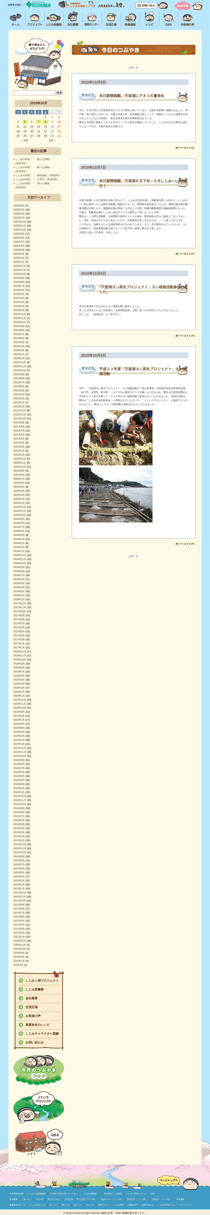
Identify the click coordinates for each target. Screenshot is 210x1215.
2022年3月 (19, 398)
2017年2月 (19, 643)
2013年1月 (19, 840)
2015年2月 (19, 740)
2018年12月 (19, 555)
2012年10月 (19, 852)
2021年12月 (19, 410)
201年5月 (18, 965)
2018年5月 (19, 583)
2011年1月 (19, 936)
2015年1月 (19, 744)
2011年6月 (19, 916)
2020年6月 (19, 482)
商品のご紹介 (54, 1199)
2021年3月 (19, 446)
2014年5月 (19, 776)
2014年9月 (19, 760)
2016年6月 (19, 675)
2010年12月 (19, 940)
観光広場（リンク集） (137, 1199)
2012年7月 (19, 864)
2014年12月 (19, 748)
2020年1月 (19, 503)
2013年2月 (19, 836)
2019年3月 (19, 543)
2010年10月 (19, 948)
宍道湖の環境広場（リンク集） (64, 1194)
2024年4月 (19, 298)
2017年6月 (19, 627)
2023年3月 (19, 350)
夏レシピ (66, 1205)
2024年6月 (19, 290)
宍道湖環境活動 (16, 1194)
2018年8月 (19, 571)
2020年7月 (19, 478)
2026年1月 (19, 217)
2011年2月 (19, 932)
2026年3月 (19, 209)
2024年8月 (19, 282)
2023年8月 (19, 330)
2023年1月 (19, 358)
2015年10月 (19, 707)
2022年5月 (19, 390)
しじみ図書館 (35, 989)
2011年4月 (19, 924)
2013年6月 (19, 820)
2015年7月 (19, 719)
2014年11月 (19, 752)
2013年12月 (19, 796)
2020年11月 (19, 462)
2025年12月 (19, 221)
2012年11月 (19, 848)
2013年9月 (19, 808)
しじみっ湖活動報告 (37, 1194)
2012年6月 (19, 868)
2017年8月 (19, 619)
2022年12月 (19, 362)
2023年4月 (19, 346)
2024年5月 (19, 294)
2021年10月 (19, 418)
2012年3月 (19, 880)
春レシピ (54, 1205)
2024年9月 (19, 278)
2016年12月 (19, 651)
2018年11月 (19, 559)
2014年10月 (19, 756)
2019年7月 (19, 527)
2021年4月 (19, 442)
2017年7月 (19, 623)
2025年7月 (19, 241)
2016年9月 (19, 663)
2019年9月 (19, 519)
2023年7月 (19, 334)
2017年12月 (19, 603)
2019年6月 (19, 531)
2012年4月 (19, 876)
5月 (52, 140)
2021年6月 (19, 434)
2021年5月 (19, 438)
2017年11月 (19, 607)
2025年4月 (19, 253)
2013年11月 (19, 800)
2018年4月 (19, 587)
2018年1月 (19, 599)
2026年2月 (19, 213)
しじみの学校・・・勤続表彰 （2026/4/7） (38, 175)
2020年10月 (19, 466)
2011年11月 (19, 896)
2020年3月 (19, 495)
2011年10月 (19, 900)
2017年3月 (19, 639)
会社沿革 (40, 1199)
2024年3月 (19, 302)
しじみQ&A (118, 1205)
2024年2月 (19, 306)
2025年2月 (19, 257)
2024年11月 (19, 270)
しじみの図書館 (90, 1194)
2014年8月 (19, 764)
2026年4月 (19, 205)
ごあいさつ (27, 1199)
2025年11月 (19, 225)
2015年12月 (19, 699)
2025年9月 (19, 233)
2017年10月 (19, 611)
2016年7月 (19, 671)
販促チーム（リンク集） (112, 1199)
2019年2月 (19, 547)
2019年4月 (19, 539)
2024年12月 (19, 266)
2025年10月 (19, 229)
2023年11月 (19, 318)
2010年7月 (19, 961)
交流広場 (32, 1007)
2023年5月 (19, 342)
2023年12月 (19, 314)
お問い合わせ (35, 1042)
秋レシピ (78, 1205)
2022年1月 (19, 406)
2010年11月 (19, 944)
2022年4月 (19, 394)
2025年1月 (19, 262)
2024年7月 (19, 286)
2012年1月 (19, 888)
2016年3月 (19, 687)
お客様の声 (33, 1016)
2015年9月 (19, 711)
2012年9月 (19, 856)
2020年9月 (19, 470)
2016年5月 (19, 679)
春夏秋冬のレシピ (38, 1024)
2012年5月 (19, 872)
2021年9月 (19, 422)
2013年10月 (19, 804)
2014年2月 (19, 788)
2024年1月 (19, 310)
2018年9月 (19, 567)
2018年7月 (19, 575)
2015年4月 (19, 732)
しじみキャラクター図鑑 (42, 1033)
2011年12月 (19, 892)
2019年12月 (19, 507)
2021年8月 (19, 426)
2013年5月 (19, 824)
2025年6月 (19, 245)
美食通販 (180, 1199)
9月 (25, 140)
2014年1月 (19, 792)
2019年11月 (19, 511)
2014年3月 (19, 784)
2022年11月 (19, 366)
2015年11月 (19, 703)
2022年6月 (19, 386)
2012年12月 (19, 844)
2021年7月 (19, 430)
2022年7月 (19, 382)
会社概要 (32, 998)
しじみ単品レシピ (38, 1205)
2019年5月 (19, 535)
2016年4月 (19, 683)
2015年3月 (19, 736)
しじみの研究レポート (136, 1194)
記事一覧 (133, 67)
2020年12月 (19, 458)
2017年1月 (19, 647)
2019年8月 (19, 523)
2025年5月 (19, 249)
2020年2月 (19, 499)
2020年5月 (19, 486)
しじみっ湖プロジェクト (42, 980)
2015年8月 (19, 715)
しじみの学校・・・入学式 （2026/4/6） (37, 179)
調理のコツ (103, 1205)
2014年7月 (19, 768)
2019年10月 (19, 515)
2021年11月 (19, 414)
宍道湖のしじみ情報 (113, 1194)
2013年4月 (19, 828)
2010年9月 (19, 952)
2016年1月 (19, 695)
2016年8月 (19, 667)
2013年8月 (19, 812)
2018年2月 (19, 595)
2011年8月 (19, 908)
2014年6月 (19, 772)
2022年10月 (19, 370)
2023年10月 (19, 322)
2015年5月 (19, 728)
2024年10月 (19, 274)
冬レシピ (90, 1205)
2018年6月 (19, 579)
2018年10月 (19, 563)
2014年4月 (19, 780)
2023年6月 (19, 338)
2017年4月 (19, 635)
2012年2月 (19, 884)
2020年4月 (19, 490)
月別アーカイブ (38, 197)
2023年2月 (19, 354)
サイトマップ (186, 1205)
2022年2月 (19, 402)
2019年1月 (19, 551)
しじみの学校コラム (167, 1205)
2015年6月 (19, 723)
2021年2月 (19, 450)
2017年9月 (19, 615)
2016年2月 (19, 691)
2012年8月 (19, 860)
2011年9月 (19, 904)
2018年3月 (19, 591)
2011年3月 (19, 928)
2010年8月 (19, 956)
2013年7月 (19, 816)
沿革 (152, 1194)
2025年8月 (19, 237)
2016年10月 (19, 659)
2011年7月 (19, 912)
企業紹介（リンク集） (161, 1199)
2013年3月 (19, 832)
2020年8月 (19, 474)
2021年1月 (19, 454)
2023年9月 (19, 326)
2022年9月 (19, 374)
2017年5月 (19, 631)
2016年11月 (19, 655)
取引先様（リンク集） (87, 1199)
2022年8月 (19, 378)
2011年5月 (19, 920)
